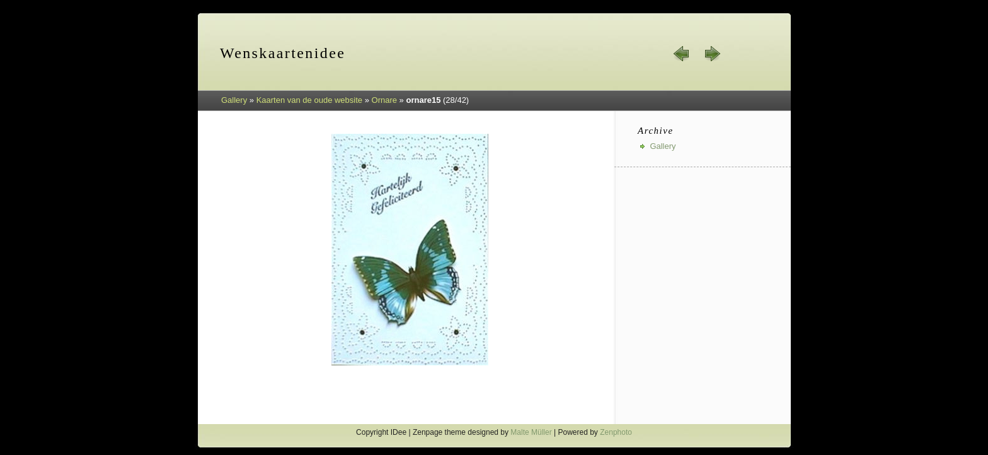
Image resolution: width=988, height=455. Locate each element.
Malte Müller (530, 432)
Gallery (234, 100)
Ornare (384, 100)
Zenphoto (616, 432)
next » (712, 54)
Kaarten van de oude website (309, 100)
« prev (682, 54)
